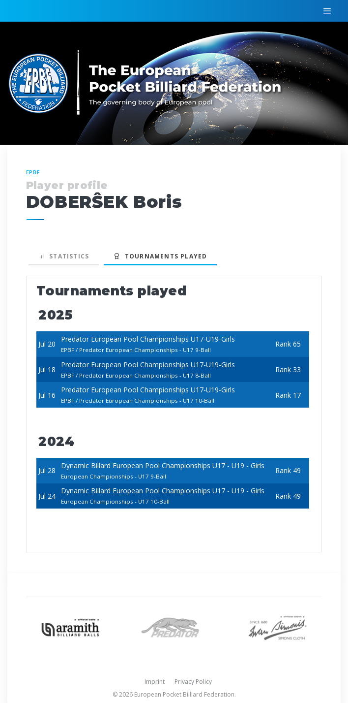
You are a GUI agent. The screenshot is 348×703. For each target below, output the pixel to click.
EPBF (33, 172)
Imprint (155, 681)
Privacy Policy (193, 681)
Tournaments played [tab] (160, 256)
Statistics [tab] (63, 256)
